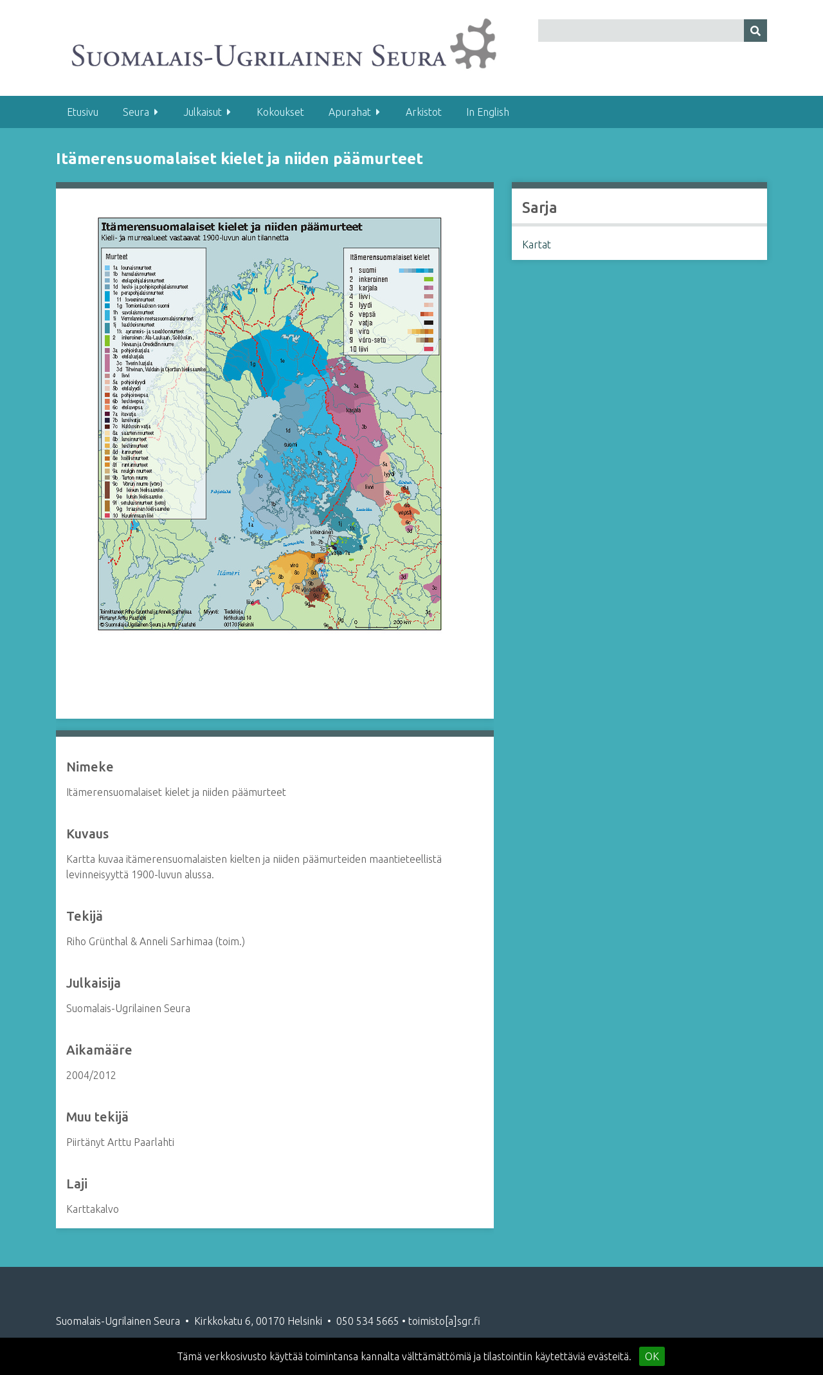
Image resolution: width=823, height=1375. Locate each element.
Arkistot (424, 112)
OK (652, 1356)
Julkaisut (203, 112)
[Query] (652, 30)
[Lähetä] (755, 30)
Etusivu (82, 112)
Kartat (536, 244)
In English (487, 112)
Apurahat (350, 112)
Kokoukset (280, 112)
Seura (136, 112)
